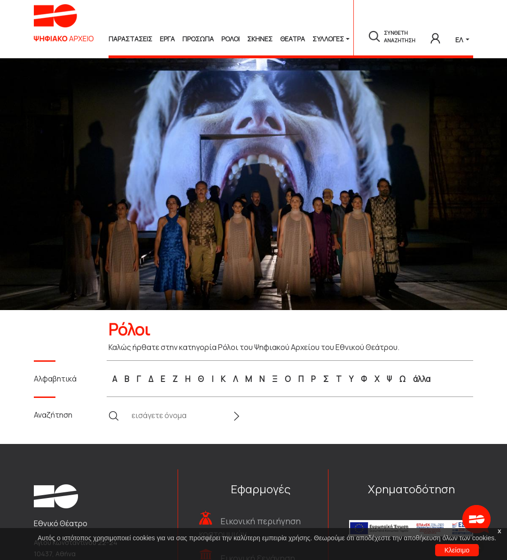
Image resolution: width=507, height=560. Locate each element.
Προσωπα (198, 38)
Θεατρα (292, 38)
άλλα (421, 378)
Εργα (167, 38)
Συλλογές (328, 38)
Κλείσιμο (457, 550)
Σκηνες (260, 38)
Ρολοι (230, 38)
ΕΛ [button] (459, 39)
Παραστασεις (130, 38)
